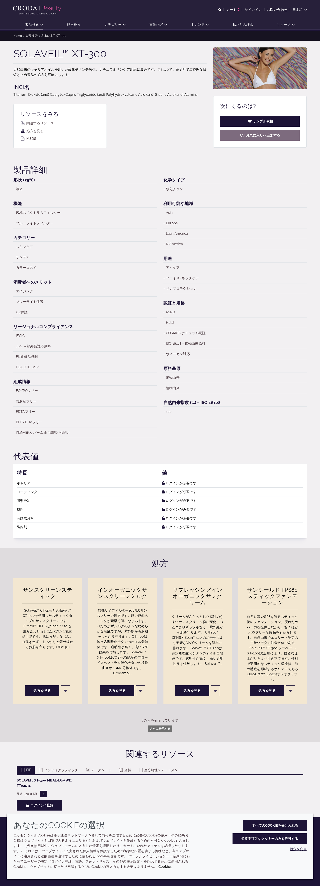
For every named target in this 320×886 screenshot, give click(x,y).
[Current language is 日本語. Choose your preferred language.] (299, 10)
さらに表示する (160, 728)
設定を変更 (298, 849)
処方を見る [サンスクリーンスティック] (42, 691)
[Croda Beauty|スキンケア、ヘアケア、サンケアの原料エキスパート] (38, 9)
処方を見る (32, 131)
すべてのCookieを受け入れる (275, 825)
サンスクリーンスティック (47, 593)
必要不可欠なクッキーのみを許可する (269, 839)
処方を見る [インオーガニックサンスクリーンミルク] (117, 691)
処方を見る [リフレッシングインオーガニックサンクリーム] (192, 691)
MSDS (28, 139)
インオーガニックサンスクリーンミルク (122, 593)
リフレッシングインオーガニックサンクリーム (197, 596)
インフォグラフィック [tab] (58, 770)
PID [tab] (25, 770)
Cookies (165, 867)
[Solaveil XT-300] (260, 135)
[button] (34, 25)
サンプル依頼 (260, 121)
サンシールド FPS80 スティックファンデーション (272, 596)
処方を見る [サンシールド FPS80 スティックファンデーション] (267, 691)
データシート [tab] (98, 770)
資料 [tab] (124, 770)
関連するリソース (37, 123)
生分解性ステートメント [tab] (159, 770)
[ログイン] (65, 690)
